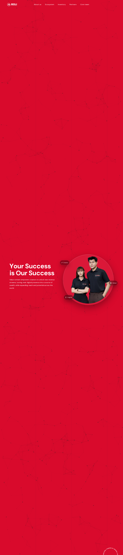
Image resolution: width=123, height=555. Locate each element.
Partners (73, 4)
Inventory (62, 4)
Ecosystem (49, 4)
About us (37, 4)
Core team (84, 4)
